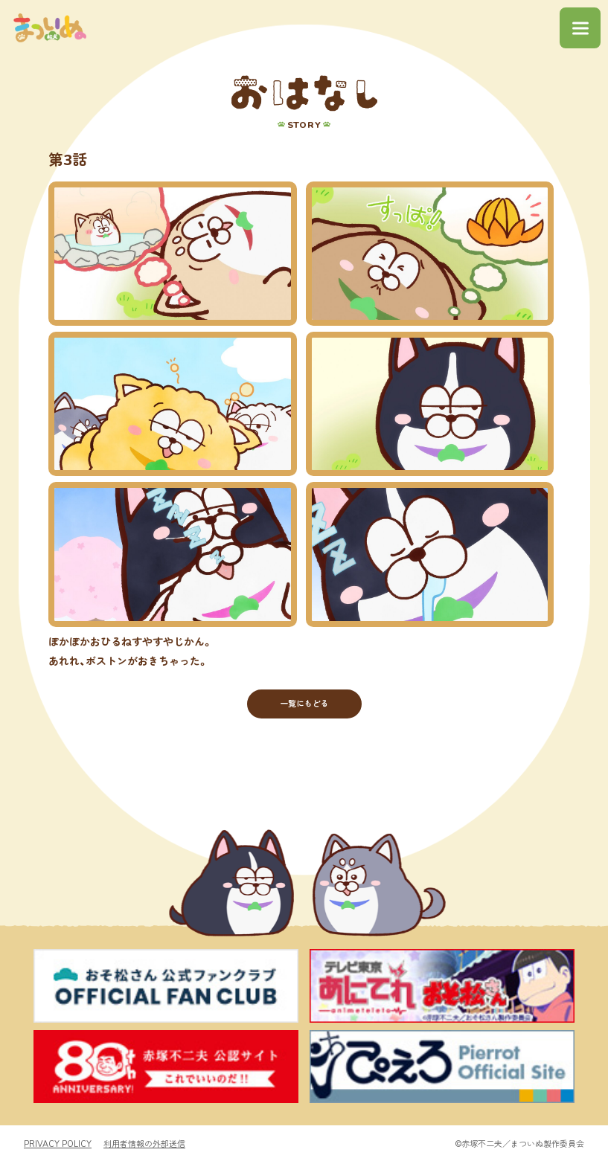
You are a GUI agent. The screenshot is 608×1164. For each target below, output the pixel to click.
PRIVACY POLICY (58, 1145)
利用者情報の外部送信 (144, 1145)
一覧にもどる (304, 703)
